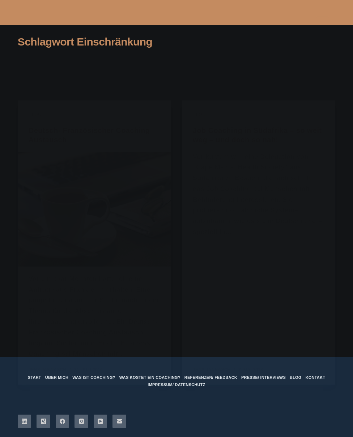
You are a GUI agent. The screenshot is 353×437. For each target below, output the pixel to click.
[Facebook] (62, 421)
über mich (56, 377)
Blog (296, 377)
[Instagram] (81, 421)
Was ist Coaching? (93, 377)
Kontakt (316, 377)
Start (34, 377)
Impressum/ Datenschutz (176, 384)
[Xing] (43, 421)
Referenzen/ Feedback (210, 377)
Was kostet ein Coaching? (149, 377)
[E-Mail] (119, 421)
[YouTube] (100, 421)
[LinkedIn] (24, 421)
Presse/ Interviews (263, 377)
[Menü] (322, 12)
